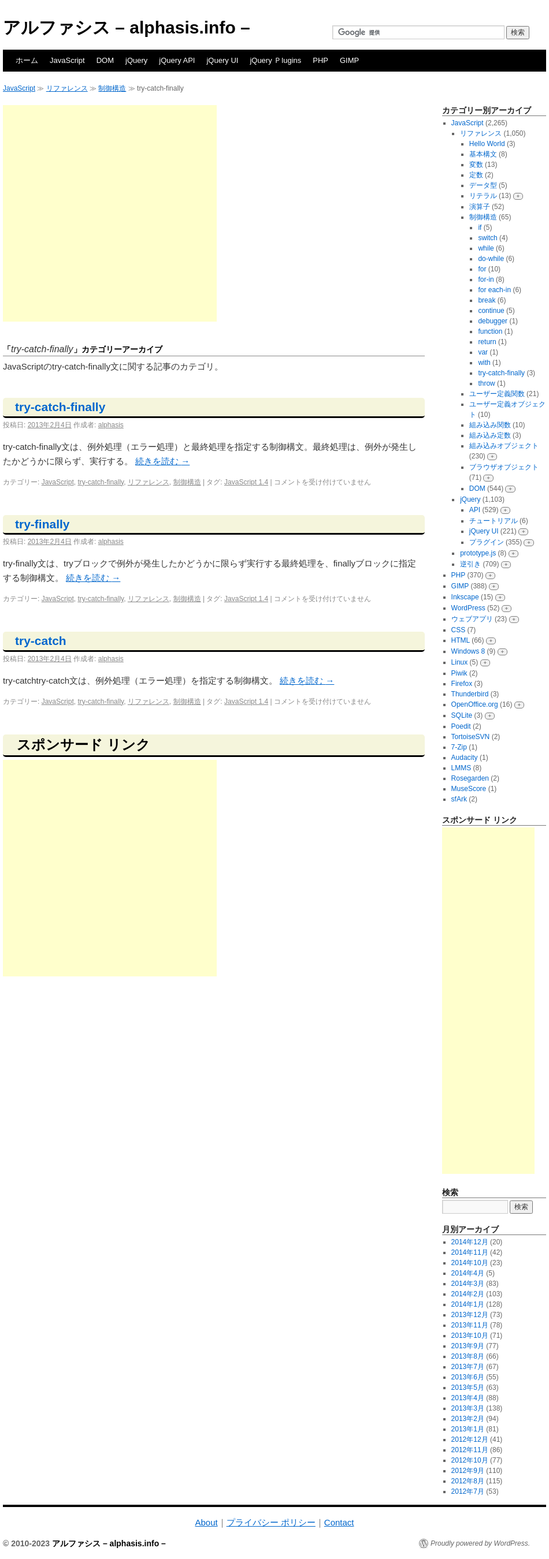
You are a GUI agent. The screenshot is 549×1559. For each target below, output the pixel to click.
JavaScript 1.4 (246, 482)
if (479, 227)
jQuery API (177, 60)
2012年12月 (469, 1439)
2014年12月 (469, 1242)
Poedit (461, 726)
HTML (460, 640)
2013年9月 (467, 1346)
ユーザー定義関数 (497, 394)
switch (487, 238)
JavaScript (67, 60)
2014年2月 (467, 1294)
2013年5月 (467, 1387)
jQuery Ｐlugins (275, 60)
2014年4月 (467, 1273)
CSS (458, 630)
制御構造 (112, 88)
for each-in (494, 290)
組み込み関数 (490, 425)
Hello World (487, 144)
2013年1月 (467, 1429)
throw (486, 383)
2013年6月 (467, 1377)
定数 (476, 175)
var (483, 352)
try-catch (40, 640)
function (490, 331)
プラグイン (486, 542)
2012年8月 (467, 1481)
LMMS (461, 768)
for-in (486, 279)
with (484, 363)
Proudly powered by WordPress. (480, 1543)
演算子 (479, 207)
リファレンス (67, 88)
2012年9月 (467, 1471)
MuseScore (469, 789)
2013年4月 (467, 1398)
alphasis (111, 425)
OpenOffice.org (474, 704)
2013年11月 (469, 1325)
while (486, 248)
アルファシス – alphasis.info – (126, 27)
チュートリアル (493, 521)
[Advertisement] (108, 213)
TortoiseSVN (470, 737)
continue (491, 311)
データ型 (483, 185)
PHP (320, 60)
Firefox (462, 684)
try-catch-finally (60, 406)
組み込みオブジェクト (504, 446)
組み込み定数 (490, 435)
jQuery (136, 60)
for (482, 269)
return (487, 342)
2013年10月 (469, 1336)
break (486, 300)
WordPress (468, 608)
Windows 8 (468, 651)
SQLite (462, 715)
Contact (339, 1522)
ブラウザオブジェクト (504, 467)
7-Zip (459, 747)
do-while (491, 259)
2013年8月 (467, 1356)
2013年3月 (467, 1408)
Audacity (464, 758)
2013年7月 (467, 1367)
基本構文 (483, 154)
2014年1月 (467, 1304)
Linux (459, 662)
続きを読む (162, 461)
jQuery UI (222, 60)
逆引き (470, 564)
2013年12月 (469, 1315)
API (474, 510)
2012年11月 (469, 1450)
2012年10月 (469, 1460)
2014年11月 (469, 1252)
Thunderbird (470, 694)
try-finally (42, 524)
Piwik (459, 673)
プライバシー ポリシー (271, 1522)
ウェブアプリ (472, 619)
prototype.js (478, 553)
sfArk (459, 799)
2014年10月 (469, 1263)
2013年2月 (467, 1419)
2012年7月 (467, 1491)
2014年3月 (467, 1284)
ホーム (27, 60)
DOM (105, 60)
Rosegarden (470, 778)
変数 (476, 165)
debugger (492, 321)
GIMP (349, 60)
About (206, 1522)
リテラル (483, 196)
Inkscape (465, 597)
